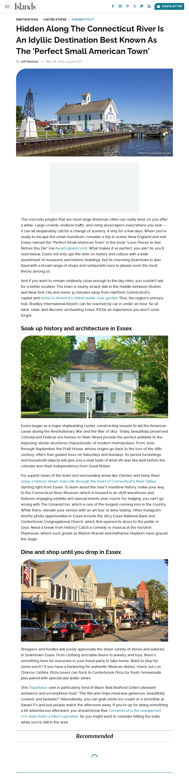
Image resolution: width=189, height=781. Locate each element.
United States (55, 19)
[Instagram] (120, 7)
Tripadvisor (38, 687)
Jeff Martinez (29, 61)
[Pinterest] (127, 7)
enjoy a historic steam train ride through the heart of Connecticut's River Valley (88, 481)
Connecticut (83, 19)
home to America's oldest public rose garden (79, 298)
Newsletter (169, 6)
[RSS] (149, 7)
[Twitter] (135, 7)
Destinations (27, 19)
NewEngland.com (70, 248)
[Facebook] (113, 7)
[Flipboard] (142, 7)
